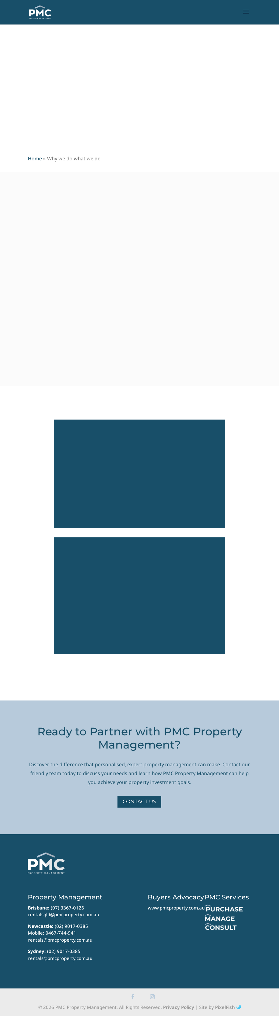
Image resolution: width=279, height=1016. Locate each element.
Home (35, 158)
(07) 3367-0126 (67, 908)
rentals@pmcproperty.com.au (60, 940)
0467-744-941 (61, 933)
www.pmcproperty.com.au (176, 908)
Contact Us (139, 801)
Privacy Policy (178, 1007)
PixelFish (228, 1007)
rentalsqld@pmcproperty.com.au (63, 914)
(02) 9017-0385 (71, 926)
